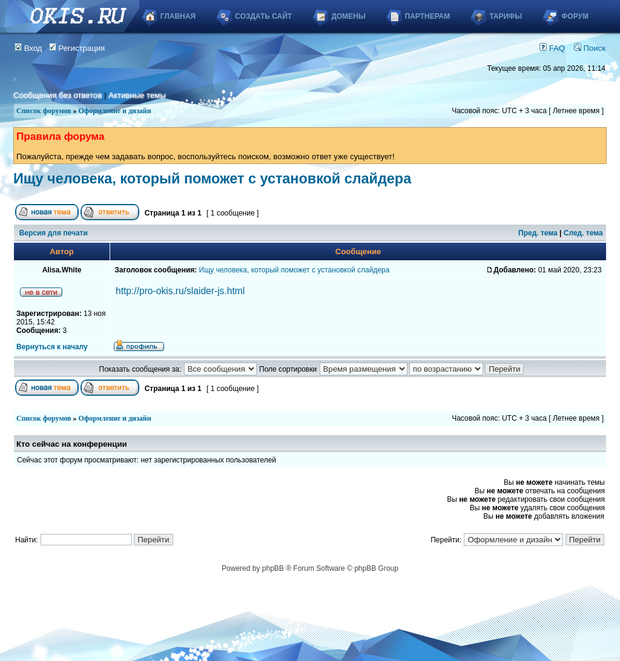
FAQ (552, 48)
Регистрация (77, 48)
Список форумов (43, 111)
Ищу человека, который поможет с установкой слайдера (212, 178)
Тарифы (505, 16)
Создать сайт (263, 16)
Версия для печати (53, 233)
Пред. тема (538, 233)
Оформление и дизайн (115, 111)
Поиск (589, 48)
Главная (178, 16)
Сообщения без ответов (57, 95)
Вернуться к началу (52, 347)
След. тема (583, 233)
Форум (575, 16)
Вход (28, 48)
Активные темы (137, 95)
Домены (348, 16)
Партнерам (427, 16)
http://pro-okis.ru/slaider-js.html (180, 291)
